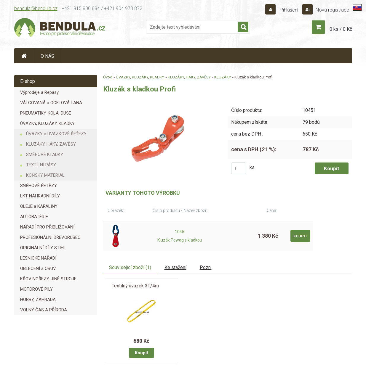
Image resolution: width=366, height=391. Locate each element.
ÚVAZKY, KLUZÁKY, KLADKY (47, 123)
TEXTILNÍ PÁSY (41, 165)
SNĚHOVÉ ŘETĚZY (38, 185)
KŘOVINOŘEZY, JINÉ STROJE (48, 278)
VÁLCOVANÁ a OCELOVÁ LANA (51, 102)
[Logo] (60, 28)
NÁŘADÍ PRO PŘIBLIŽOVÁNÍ (47, 227)
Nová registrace (331, 10)
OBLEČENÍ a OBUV (38, 268)
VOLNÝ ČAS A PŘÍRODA (43, 310)
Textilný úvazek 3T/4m (135, 286)
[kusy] (238, 168)
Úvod (107, 77)
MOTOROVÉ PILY (36, 289)
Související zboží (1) (130, 267)
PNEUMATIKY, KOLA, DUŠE (45, 113)
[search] (243, 27)
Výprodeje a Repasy (39, 92)
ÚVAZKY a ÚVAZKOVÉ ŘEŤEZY (56, 133)
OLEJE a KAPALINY (38, 206)
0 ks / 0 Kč (341, 29)
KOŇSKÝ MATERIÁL (45, 175)
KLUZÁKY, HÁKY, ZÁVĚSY (51, 144)
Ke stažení (175, 267)
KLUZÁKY (222, 77)
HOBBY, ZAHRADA (38, 299)
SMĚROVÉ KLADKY (44, 154)
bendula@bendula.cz (35, 8)
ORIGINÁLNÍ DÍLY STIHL (43, 247)
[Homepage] (24, 55)
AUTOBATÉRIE (34, 216)
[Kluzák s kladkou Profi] (161, 101)
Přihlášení (288, 10)
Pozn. (206, 267)
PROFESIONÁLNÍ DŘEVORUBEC (50, 237)
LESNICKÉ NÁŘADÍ (38, 258)
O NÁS (47, 56)
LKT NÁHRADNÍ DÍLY (40, 196)
